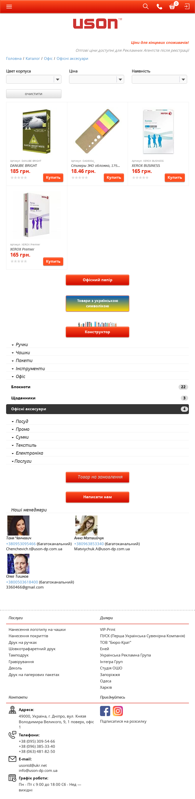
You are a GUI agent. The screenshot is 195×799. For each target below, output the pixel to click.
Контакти (18, 697)
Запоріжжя (110, 674)
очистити (33, 93)
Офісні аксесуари (99, 409)
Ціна (73, 71)
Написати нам (97, 497)
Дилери (106, 618)
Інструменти (30, 369)
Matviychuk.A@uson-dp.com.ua (102, 548)
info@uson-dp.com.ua (38, 770)
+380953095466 (21, 543)
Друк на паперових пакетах (34, 674)
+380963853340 (89, 543)
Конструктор (97, 331)
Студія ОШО (111, 667)
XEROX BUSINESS (146, 166)
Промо (22, 429)
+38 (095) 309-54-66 (37, 741)
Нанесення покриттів (28, 635)
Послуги (22, 461)
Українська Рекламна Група (125, 655)
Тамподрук (19, 655)
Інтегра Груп (111, 661)
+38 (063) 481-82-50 (37, 751)
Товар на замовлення (100, 477)
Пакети (24, 361)
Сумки (22, 437)
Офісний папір (97, 279)
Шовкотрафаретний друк (32, 648)
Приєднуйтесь (112, 697)
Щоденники (99, 398)
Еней (104, 648)
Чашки (23, 353)
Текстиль (26, 445)
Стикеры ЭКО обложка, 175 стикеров (94, 166)
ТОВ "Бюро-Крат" (115, 642)
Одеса (105, 680)
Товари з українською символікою (97, 303)
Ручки (22, 345)
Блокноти (99, 386)
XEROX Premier (22, 249)
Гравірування (21, 661)
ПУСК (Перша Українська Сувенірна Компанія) (142, 635)
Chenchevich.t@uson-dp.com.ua (34, 548)
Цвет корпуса (18, 71)
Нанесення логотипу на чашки (37, 629)
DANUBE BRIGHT (23, 166)
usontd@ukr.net (33, 765)
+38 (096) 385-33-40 (37, 746)
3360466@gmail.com (25, 587)
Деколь (15, 667)
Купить (53, 177)
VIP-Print (107, 629)
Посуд (22, 421)
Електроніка (29, 453)
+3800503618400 (22, 581)
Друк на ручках (23, 642)
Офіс (20, 377)
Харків (106, 687)
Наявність (141, 71)
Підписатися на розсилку (123, 721)
